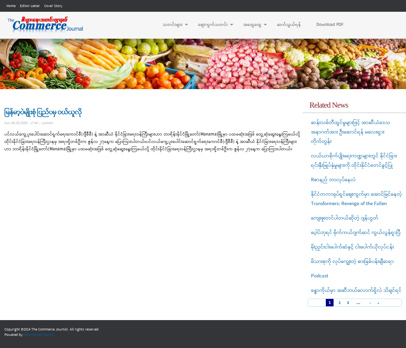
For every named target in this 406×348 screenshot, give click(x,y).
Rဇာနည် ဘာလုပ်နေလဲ (333, 180)
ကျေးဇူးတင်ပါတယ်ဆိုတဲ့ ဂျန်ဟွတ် (344, 218)
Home (10, 6)
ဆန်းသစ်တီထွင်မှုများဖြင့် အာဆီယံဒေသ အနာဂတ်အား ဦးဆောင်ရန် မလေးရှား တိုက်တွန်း (350, 132)
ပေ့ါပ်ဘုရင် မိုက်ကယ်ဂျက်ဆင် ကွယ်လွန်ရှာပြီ (356, 233)
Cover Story (53, 6)
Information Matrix (39, 335)
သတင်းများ (172, 25)
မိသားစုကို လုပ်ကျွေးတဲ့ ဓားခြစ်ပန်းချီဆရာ (352, 262)
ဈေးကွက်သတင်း (212, 25)
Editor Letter (30, 6)
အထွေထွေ (252, 25)
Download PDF (329, 24)
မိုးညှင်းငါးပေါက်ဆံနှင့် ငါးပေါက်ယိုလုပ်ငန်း (352, 247)
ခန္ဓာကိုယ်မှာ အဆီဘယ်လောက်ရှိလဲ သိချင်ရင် (356, 290)
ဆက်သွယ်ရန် (289, 24)
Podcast (319, 276)
